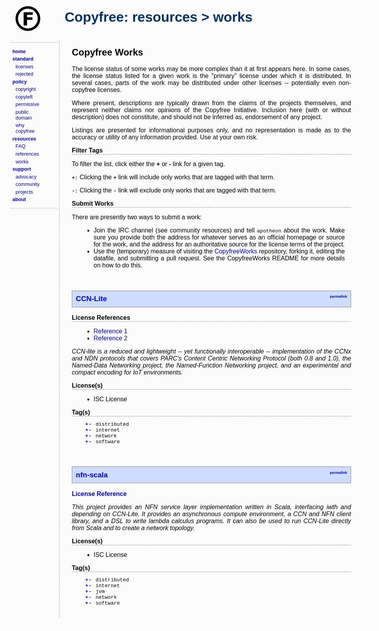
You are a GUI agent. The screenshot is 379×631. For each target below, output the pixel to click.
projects (24, 192)
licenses (24, 66)
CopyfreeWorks (235, 251)
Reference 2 (110, 338)
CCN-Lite (91, 299)
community (28, 184)
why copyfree (25, 128)
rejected (24, 74)
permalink (338, 296)
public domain (24, 115)
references (27, 154)
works (22, 162)
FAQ (21, 146)
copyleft (24, 97)
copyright (26, 89)
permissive (27, 104)
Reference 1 (110, 331)
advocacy (26, 177)
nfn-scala (92, 479)
